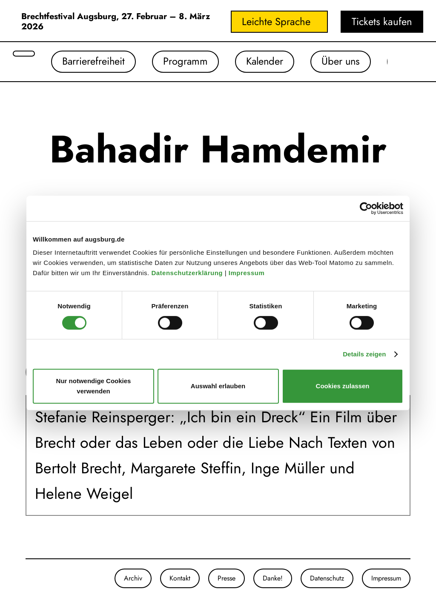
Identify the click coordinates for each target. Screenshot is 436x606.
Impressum (248, 272)
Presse (226, 578)
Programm (186, 61)
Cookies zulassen (343, 386)
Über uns (344, 61)
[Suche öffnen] (24, 54)
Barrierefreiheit (94, 61)
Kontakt (179, 578)
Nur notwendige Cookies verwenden (93, 386)
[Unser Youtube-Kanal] (42, 578)
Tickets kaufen (382, 21)
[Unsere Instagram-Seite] (25, 578)
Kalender (266, 61)
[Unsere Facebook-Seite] (34, 578)
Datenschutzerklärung (187, 272)
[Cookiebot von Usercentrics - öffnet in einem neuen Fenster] (366, 208)
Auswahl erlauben (218, 386)
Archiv (133, 578)
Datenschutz (327, 578)
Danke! (273, 578)
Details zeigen (364, 354)
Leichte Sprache (276, 21)
